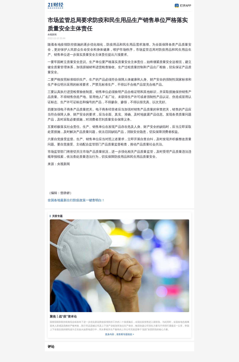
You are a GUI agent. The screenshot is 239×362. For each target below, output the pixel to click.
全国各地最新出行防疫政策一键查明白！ (76, 200)
